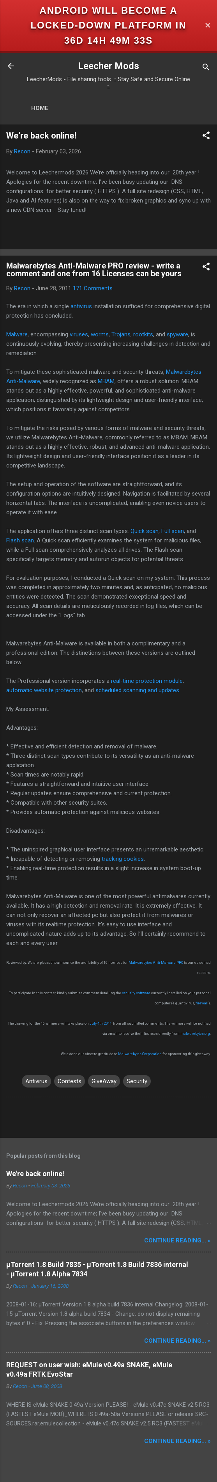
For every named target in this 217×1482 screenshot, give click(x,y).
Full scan (172, 531)
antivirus (81, 306)
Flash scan (20, 540)
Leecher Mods (108, 65)
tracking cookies (123, 858)
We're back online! (41, 135)
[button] (206, 137)
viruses (79, 334)
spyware (177, 334)
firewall (202, 1003)
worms (100, 334)
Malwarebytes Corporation (140, 1054)
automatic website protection (44, 690)
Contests (69, 1081)
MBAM (106, 381)
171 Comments (93, 288)
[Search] (206, 68)
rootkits (143, 334)
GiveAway (104, 1081)
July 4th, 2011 (101, 1023)
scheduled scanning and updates (137, 690)
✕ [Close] (208, 25)
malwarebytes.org (195, 1034)
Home (39, 108)
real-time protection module (147, 680)
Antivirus (36, 1081)
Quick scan (145, 531)
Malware (17, 334)
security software (136, 993)
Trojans (121, 334)
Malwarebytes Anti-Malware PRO (156, 963)
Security (137, 1081)
